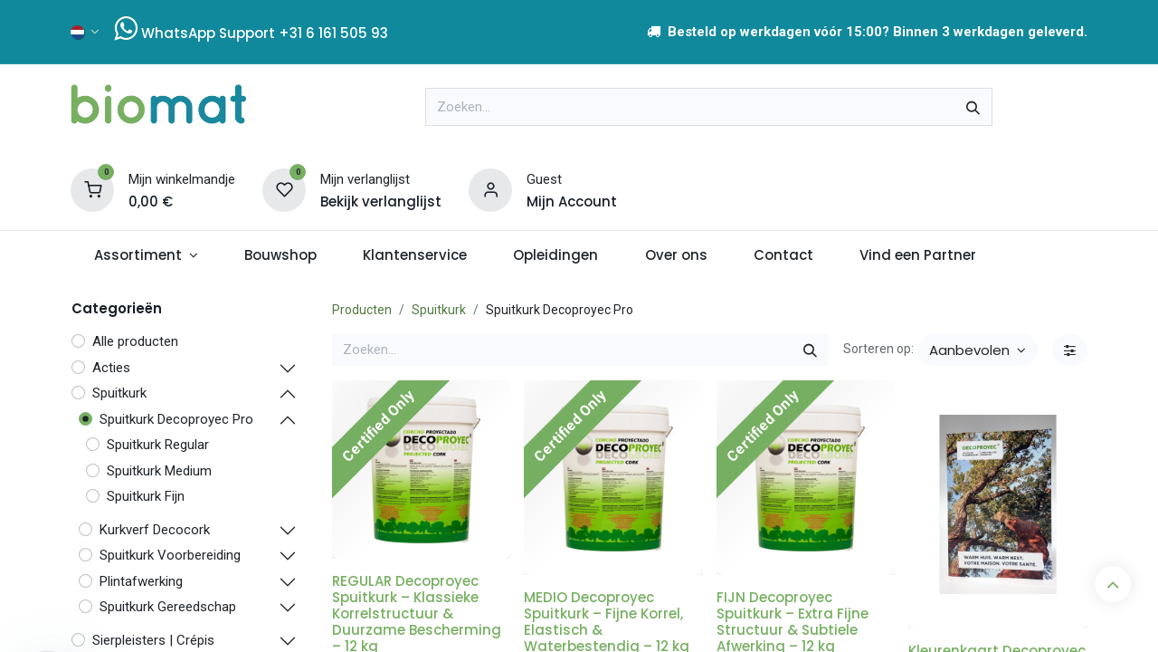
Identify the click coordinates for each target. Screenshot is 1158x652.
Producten (362, 309)
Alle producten (135, 341)
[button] (977, 350)
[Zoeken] (973, 107)
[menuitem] (146, 256)
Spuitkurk (439, 309)
